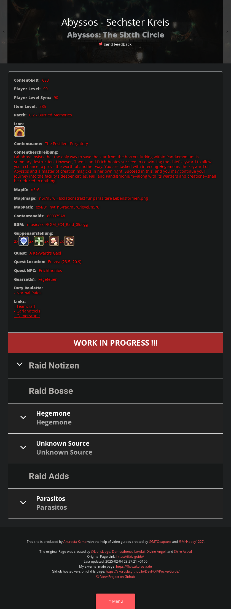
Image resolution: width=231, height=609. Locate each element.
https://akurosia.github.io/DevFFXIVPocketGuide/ (142, 571)
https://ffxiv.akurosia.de (134, 566)
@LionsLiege (100, 551)
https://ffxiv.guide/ (130, 556)
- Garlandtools (27, 311)
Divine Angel (156, 551)
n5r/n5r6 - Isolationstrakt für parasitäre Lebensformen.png (93, 198)
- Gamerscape (27, 315)
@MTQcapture (160, 541)
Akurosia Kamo (75, 541)
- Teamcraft (24, 306)
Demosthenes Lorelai (128, 551)
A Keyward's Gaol (45, 253)
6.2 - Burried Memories (50, 115)
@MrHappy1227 (191, 541)
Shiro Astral (183, 551)
